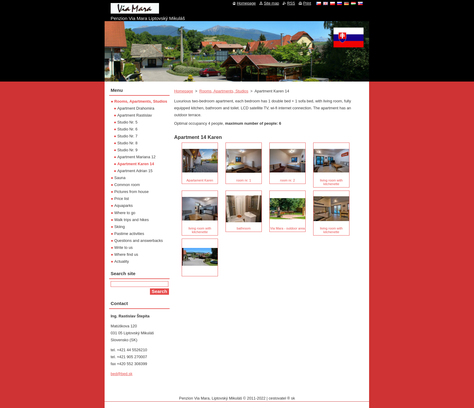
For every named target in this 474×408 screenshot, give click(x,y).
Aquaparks (123, 205)
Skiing (119, 226)
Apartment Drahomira (135, 108)
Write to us (123, 247)
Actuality (121, 261)
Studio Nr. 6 (127, 129)
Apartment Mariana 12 (136, 157)
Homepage (183, 91)
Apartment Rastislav (134, 115)
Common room (127, 184)
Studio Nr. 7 (127, 136)
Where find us (126, 254)
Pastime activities (129, 233)
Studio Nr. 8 (127, 143)
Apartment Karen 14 (135, 164)
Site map (271, 3)
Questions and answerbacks (138, 240)
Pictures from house (131, 191)
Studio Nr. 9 (127, 150)
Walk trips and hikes (131, 219)
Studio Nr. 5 (127, 122)
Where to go (124, 212)
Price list (121, 198)
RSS (291, 3)
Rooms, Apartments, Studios (223, 91)
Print (307, 3)
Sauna (119, 177)
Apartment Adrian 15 (135, 171)
